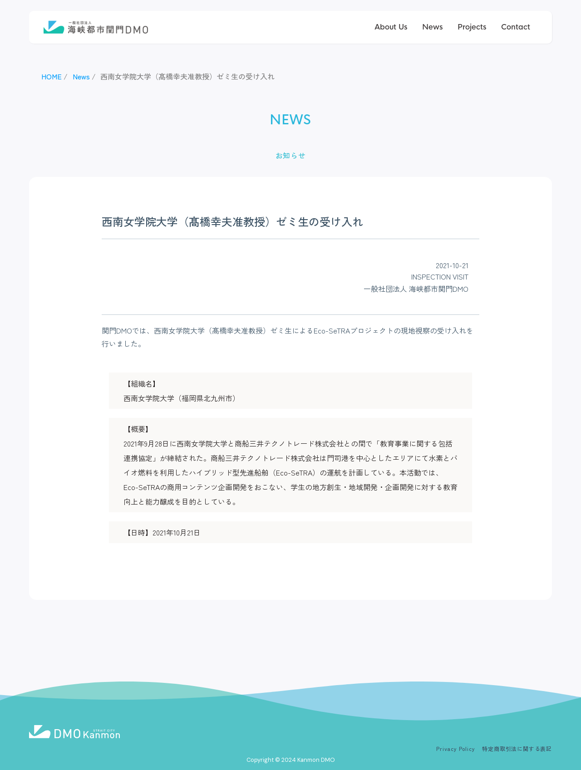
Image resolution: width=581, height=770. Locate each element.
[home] (96, 27)
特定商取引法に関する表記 (517, 748)
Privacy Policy (455, 748)
